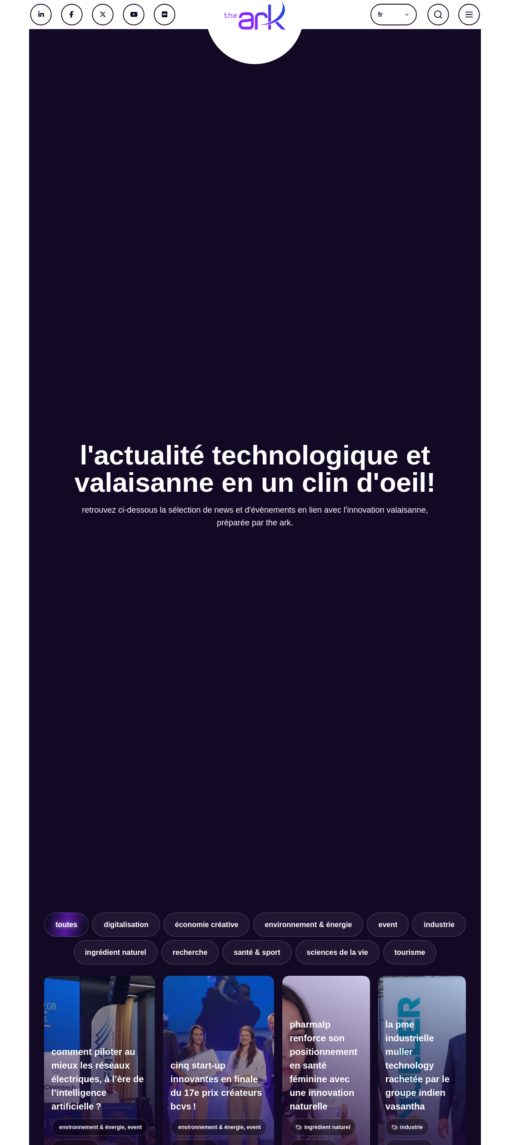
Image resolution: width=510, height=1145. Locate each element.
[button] (393, 14)
